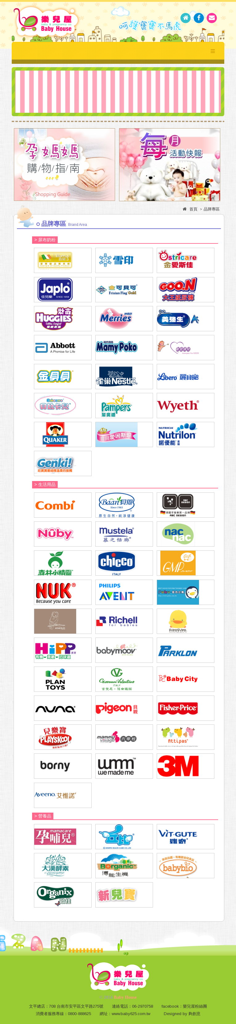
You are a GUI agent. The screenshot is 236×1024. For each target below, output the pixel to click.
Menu (213, 51)
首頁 (193, 209)
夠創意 (194, 1013)
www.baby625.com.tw (131, 1013)
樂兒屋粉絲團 (195, 1006)
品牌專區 (212, 209)
